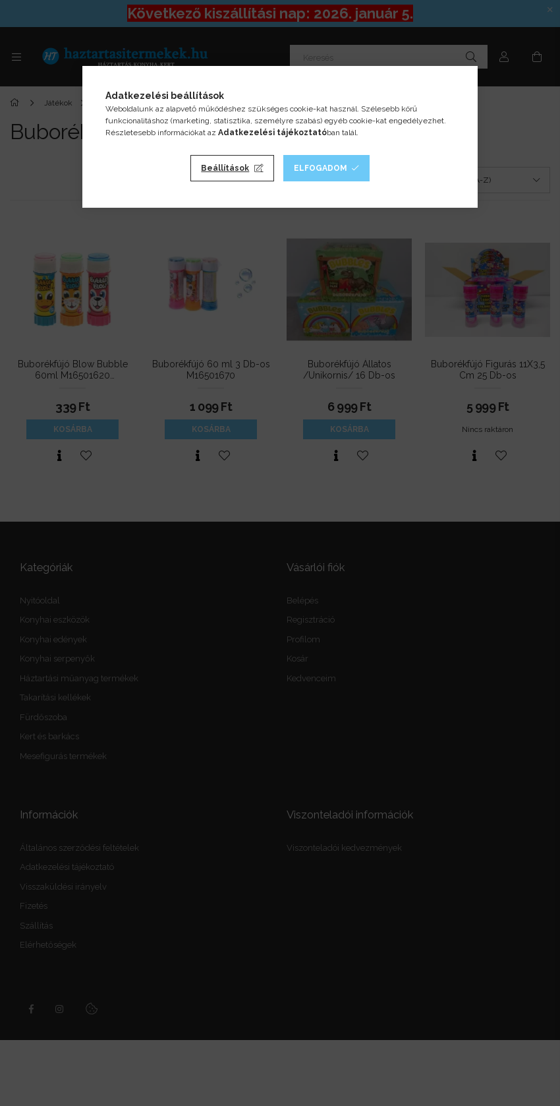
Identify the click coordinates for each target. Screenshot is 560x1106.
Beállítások (225, 168)
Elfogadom (320, 168)
